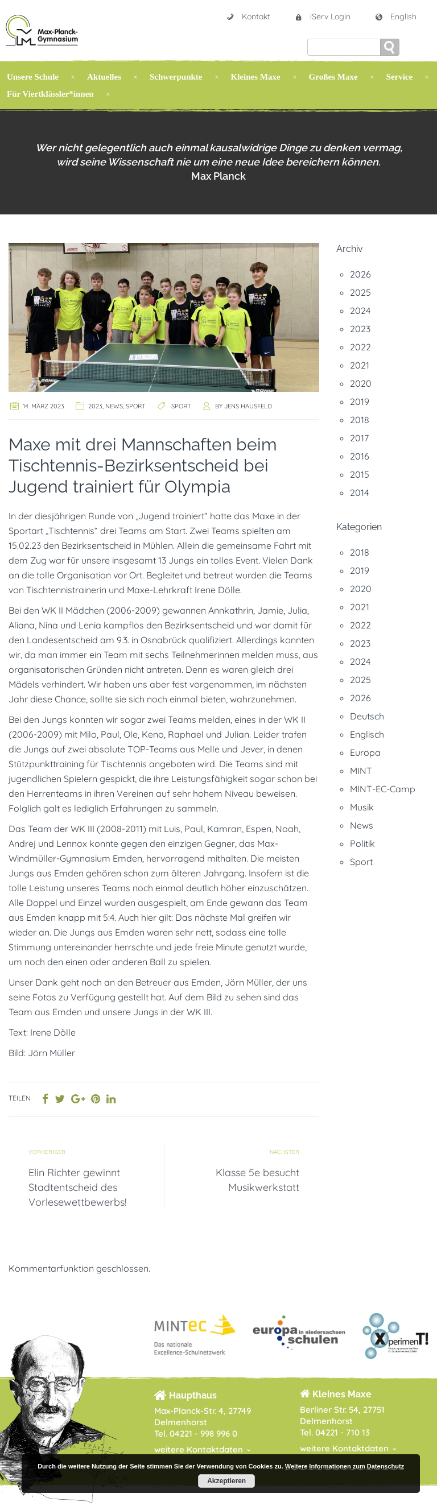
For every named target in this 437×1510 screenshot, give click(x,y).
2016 (359, 456)
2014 (359, 492)
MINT (361, 770)
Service (399, 76)
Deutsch (367, 716)
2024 (360, 310)
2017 (359, 438)
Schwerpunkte (176, 76)
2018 (359, 419)
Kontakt (248, 16)
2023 (95, 406)
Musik (362, 807)
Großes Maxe (333, 76)
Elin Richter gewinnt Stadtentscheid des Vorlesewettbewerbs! (77, 1187)
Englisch (367, 734)
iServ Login (322, 16)
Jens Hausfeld (248, 406)
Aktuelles (104, 76)
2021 (359, 365)
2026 (360, 274)
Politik (362, 843)
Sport (136, 406)
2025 (360, 292)
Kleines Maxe (256, 76)
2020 (361, 383)
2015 (359, 474)
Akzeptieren (226, 1481)
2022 (360, 347)
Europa (365, 752)
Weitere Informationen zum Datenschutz (344, 1466)
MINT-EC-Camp (382, 789)
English (395, 16)
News (114, 406)
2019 (359, 401)
